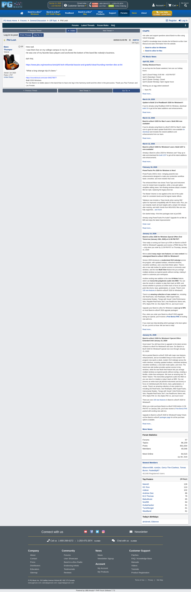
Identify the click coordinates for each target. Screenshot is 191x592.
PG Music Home (10, 21)
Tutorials (135, 569)
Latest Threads (88, 25)
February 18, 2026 (150, 167)
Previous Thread (34, 31)
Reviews (67, 572)
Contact (33, 558)
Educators (34, 569)
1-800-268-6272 (104, 4)
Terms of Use (139, 580)
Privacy (150, 580)
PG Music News (149, 57)
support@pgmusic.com (66, 583)
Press (32, 562)
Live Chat (102, 6)
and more (158, 210)
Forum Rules (102, 25)
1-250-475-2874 (117, 4)
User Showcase (71, 558)
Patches (134, 555)
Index (71, 31)
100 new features (149, 290)
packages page (165, 417)
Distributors (35, 565)
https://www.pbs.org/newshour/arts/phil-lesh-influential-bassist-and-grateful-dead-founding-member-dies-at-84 (74, 65)
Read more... (147, 94)
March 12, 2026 (149, 118)
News (100, 555)
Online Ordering (120, 6)
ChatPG (146, 31)
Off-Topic (53, 21)
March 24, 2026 (149, 99)
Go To (38, 35)
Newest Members (150, 463)
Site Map (160, 580)
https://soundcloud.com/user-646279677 (41, 78)
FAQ (113, 25)
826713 (136, 40)
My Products (103, 572)
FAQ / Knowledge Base (141, 558)
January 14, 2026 (149, 234)
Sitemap (34, 572)
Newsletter (141, 531)
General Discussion (38, 21)
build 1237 (162, 155)
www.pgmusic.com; (35, 583)
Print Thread (25, 35)
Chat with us (123, 541)
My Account (103, 568)
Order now (146, 224)
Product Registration (140, 572)
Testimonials (69, 569)
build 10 (145, 108)
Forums (23, 21)
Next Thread (108, 31)
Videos (134, 565)
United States (8, 77)
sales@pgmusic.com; (50, 583)
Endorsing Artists (71, 565)
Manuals (135, 562)
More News (147, 429)
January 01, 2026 (149, 335)
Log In (183, 20)
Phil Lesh (11, 40)
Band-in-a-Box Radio (73, 562)
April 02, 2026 (148, 61)
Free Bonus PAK (173, 317)
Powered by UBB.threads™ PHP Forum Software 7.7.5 (95, 590)
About (32, 555)
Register (171, 20)
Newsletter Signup (106, 558)
